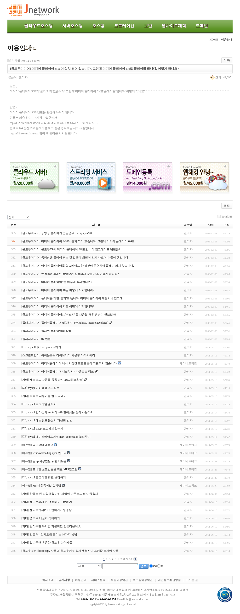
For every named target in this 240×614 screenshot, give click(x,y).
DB (24, 347)
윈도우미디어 (31, 233)
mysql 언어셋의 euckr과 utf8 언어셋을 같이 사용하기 (60, 412)
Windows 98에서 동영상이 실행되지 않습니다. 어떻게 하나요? (80, 273)
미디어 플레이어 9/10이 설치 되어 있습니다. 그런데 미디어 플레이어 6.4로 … (89, 241)
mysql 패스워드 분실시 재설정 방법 (50, 420)
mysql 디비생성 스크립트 (43, 388)
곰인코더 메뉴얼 (43, 445)
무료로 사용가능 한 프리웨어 (48, 396)
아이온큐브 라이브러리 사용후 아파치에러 (68, 355)
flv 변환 (46, 339)
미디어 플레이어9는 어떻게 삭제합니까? (66, 282)
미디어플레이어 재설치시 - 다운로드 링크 (67, 371)
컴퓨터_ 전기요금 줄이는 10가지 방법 (53, 534)
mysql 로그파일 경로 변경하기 (47, 477)
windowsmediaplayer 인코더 (50, 453)
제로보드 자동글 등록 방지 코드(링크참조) (56, 379)
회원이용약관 (119, 580)
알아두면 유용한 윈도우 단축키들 (51, 542)
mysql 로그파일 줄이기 (42, 404)
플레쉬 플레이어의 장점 (56, 331)
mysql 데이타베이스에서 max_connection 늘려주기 (59, 436)
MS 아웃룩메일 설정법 (47, 485)
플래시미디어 (31, 322)
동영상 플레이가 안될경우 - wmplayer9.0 (66, 233)
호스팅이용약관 (143, 580)
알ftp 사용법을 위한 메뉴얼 (50, 461)
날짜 (211, 225)
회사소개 (48, 580)
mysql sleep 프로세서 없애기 (45, 428)
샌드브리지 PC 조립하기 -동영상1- (51, 502)
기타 (25, 379)
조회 (226, 225)
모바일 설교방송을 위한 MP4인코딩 (55, 469)
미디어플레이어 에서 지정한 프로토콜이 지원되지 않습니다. (79, 363)
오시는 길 (192, 580)
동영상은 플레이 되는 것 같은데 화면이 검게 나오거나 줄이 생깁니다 (84, 257)
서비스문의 (98, 580)
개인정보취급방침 (169, 580)
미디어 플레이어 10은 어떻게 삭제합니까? (67, 290)
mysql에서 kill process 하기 (44, 347)
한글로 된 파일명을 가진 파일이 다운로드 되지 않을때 (64, 493)
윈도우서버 (29, 550)
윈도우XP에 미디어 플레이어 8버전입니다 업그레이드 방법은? (80, 249)
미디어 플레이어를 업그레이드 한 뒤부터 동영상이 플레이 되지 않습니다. (87, 265)
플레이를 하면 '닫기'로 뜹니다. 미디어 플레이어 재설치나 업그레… (83, 298)
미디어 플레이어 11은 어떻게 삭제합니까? (67, 306)
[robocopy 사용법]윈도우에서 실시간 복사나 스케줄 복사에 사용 (78, 550)
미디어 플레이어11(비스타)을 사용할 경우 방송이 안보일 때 (78, 314)
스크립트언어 (31, 355)
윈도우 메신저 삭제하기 (45, 518)
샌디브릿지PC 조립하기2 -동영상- (51, 510)
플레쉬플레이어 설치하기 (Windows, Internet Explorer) (74, 322)
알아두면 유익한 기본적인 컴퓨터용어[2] (55, 526)
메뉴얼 (26, 445)
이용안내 (80, 580)
